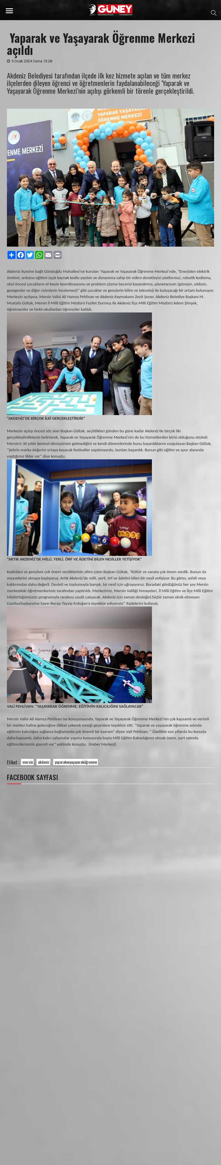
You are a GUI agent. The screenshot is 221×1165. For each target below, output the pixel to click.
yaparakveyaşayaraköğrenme (76, 762)
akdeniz (43, 762)
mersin (27, 762)
